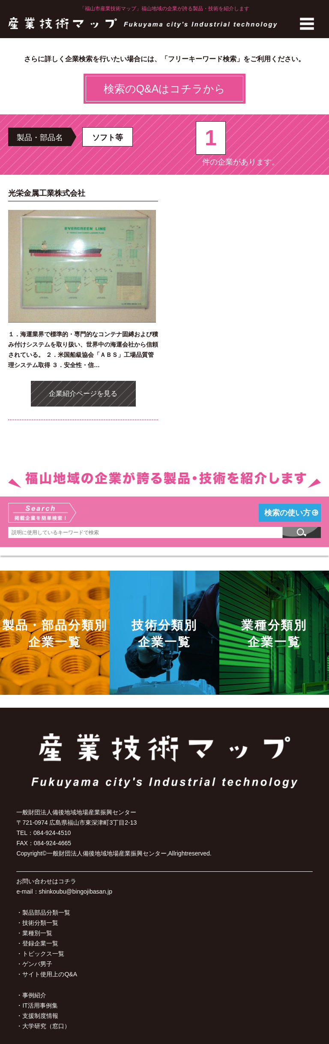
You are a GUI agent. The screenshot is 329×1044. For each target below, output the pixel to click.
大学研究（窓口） (46, 1026)
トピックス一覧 (43, 953)
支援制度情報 (40, 1015)
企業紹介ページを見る (83, 393)
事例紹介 (34, 995)
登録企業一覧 (40, 943)
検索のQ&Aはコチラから (165, 89)
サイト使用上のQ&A (49, 974)
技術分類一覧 (40, 922)
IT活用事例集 (39, 1005)
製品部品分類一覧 (46, 912)
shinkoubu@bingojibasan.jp (75, 891)
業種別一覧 (37, 933)
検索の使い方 (287, 513)
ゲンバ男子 (37, 963)
